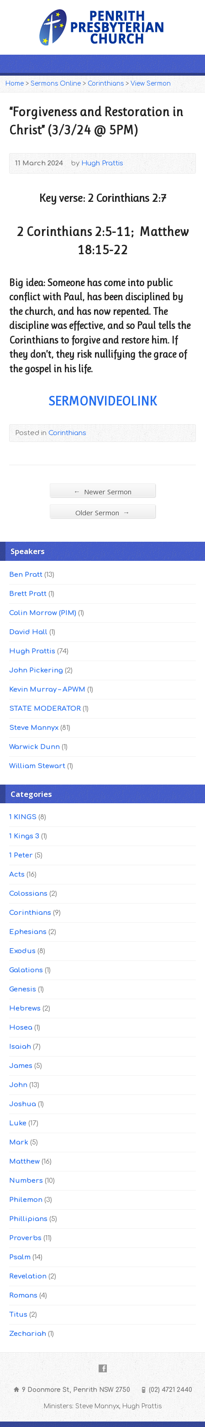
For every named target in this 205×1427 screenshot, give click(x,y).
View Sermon (151, 83)
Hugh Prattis (102, 163)
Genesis (22, 989)
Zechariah (27, 1334)
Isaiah (20, 1047)
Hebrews (25, 1008)
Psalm (20, 1257)
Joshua (22, 1104)
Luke (17, 1123)
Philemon (25, 1200)
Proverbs (25, 1238)
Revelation (28, 1276)
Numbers (26, 1181)
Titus (18, 1315)
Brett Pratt (28, 594)
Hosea (20, 1028)
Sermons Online (56, 83)
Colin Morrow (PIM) (42, 613)
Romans (23, 1295)
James (20, 1066)
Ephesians (28, 932)
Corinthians (106, 83)
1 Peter (21, 855)
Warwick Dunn (34, 747)
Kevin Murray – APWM (47, 689)
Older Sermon (102, 512)
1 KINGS (23, 817)
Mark (18, 1142)
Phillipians (28, 1219)
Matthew (24, 1161)
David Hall (28, 632)
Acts (17, 874)
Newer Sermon (102, 491)
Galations (26, 970)
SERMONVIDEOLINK (102, 401)
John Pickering (36, 670)
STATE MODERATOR (45, 709)
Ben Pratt (25, 575)
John (18, 1085)
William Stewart (37, 766)
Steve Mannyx (33, 728)
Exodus (22, 951)
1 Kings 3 (24, 836)
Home (14, 83)
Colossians (28, 894)
